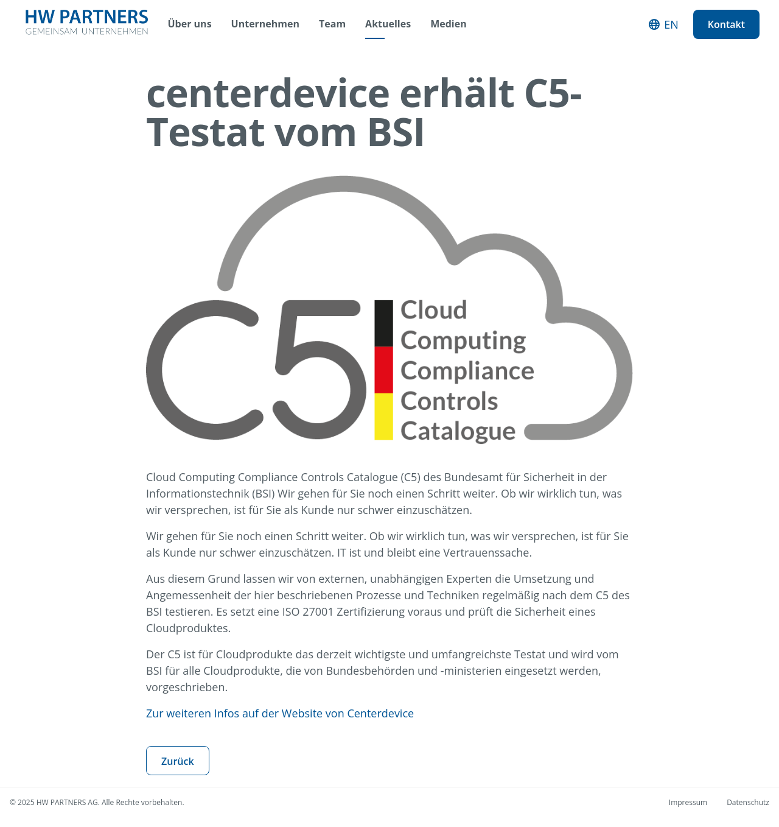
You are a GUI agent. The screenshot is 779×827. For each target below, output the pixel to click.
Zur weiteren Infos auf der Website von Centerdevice (280, 713)
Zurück (177, 761)
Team (332, 24)
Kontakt (726, 24)
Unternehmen (265, 24)
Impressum (688, 802)
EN (671, 24)
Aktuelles (388, 24)
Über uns (190, 24)
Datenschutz (748, 802)
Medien (448, 24)
